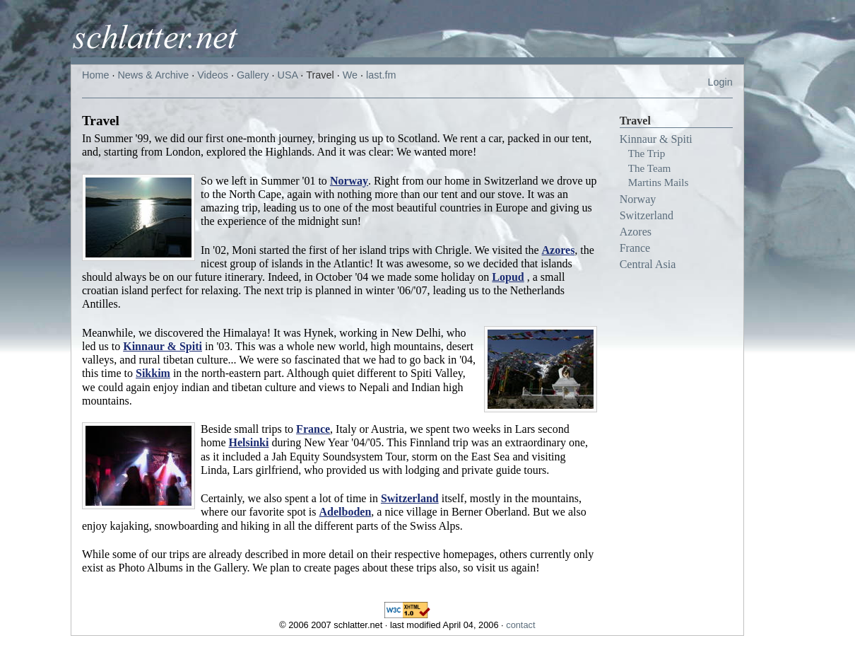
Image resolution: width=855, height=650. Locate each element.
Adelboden (345, 512)
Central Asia (648, 264)
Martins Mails (658, 182)
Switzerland (646, 215)
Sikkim (153, 373)
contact (520, 625)
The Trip (647, 153)
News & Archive (153, 75)
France (635, 248)
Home (95, 75)
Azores (635, 232)
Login (719, 82)
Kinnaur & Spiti (656, 139)
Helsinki (249, 442)
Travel (320, 75)
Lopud (508, 277)
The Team (649, 168)
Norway (638, 199)
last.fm (381, 75)
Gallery (253, 75)
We (350, 75)
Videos (212, 75)
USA (288, 75)
